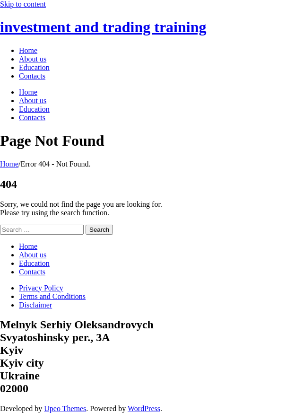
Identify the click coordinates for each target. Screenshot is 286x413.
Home (9, 164)
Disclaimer (35, 305)
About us (32, 255)
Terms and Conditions (52, 296)
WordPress (144, 408)
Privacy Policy (41, 288)
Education (34, 263)
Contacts (32, 272)
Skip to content (23, 4)
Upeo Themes (65, 408)
